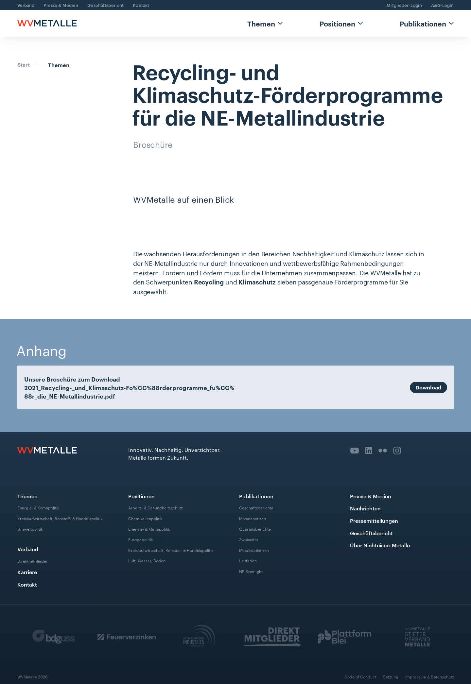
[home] (47, 23)
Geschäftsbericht (105, 5)
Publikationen (423, 23)
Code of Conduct (360, 676)
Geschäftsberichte (256, 507)
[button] (265, 23)
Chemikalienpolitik (145, 518)
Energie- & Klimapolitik (38, 507)
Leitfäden (248, 560)
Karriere (27, 571)
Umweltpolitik (30, 529)
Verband (26, 5)
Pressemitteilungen (374, 520)
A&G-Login (442, 5)
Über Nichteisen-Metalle (380, 545)
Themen (261, 23)
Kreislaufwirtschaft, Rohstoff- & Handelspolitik (59, 518)
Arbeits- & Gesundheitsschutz (155, 507)
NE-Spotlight (251, 571)
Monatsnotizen (252, 518)
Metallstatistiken (254, 550)
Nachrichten (365, 508)
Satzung (390, 676)
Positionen (337, 23)
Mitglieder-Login (404, 5)
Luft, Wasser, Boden (147, 560)
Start (23, 64)
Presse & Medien (61, 5)
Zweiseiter (248, 539)
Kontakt (141, 5)
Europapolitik (140, 539)
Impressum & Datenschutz (429, 676)
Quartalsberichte (255, 529)
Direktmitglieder (32, 561)
